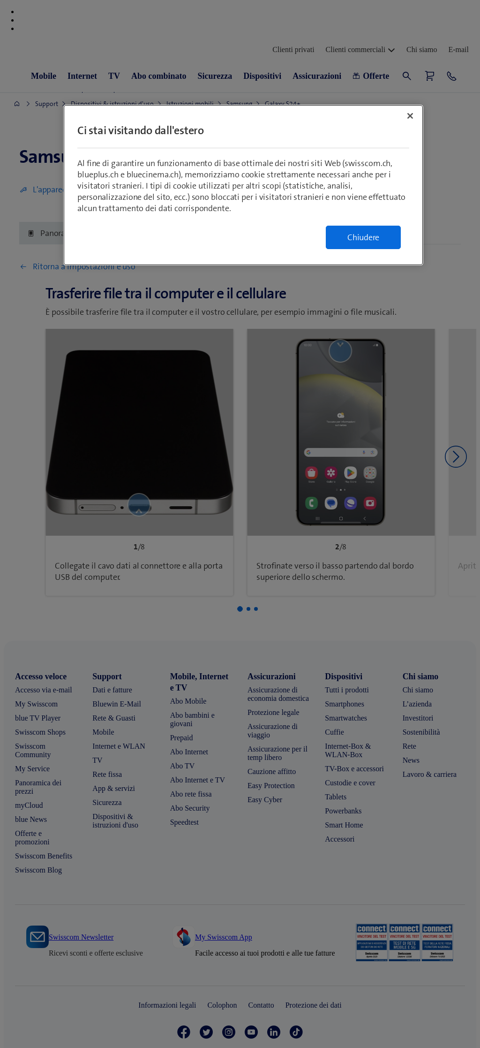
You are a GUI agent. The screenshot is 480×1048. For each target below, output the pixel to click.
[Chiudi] (410, 116)
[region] (243, 185)
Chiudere (363, 237)
